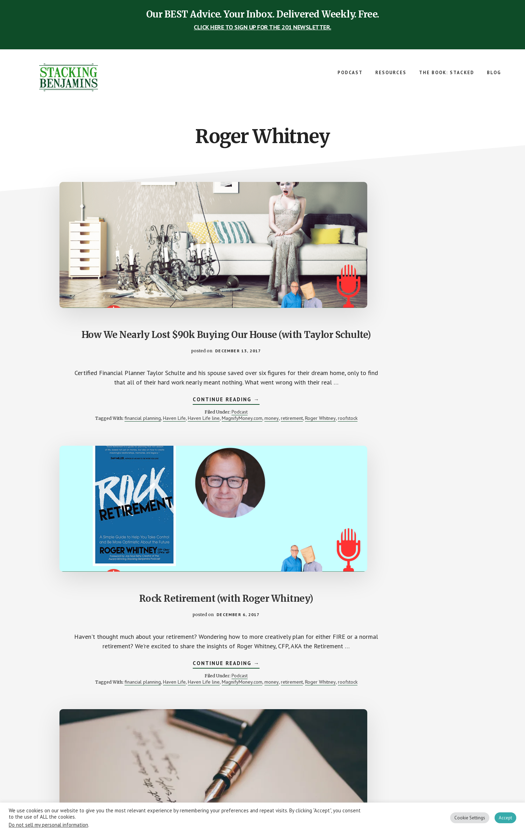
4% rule (248, 668)
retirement (95, 418)
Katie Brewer (400, 675)
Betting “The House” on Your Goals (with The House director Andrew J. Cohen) (122, 541)
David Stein (418, 668)
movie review (429, 399)
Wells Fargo (396, 694)
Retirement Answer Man (380, 406)
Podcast (136, 399)
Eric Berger (240, 675)
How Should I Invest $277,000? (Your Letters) (402, 266)
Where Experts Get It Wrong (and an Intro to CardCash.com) (262, 535)
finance (367, 399)
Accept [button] (505, 818)
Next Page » (279, 738)
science (373, 694)
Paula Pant (226, 681)
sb (305, 681)
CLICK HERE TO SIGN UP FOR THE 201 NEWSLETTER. (262, 27)
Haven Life (155, 405)
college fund (436, 393)
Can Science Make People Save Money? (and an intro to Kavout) (402, 535)
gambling (387, 399)
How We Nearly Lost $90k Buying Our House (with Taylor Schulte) (122, 272)
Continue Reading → (122, 387)
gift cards (264, 675)
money (160, 411)
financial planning (124, 405)
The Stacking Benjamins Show (69, 77)
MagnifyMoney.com (131, 411)
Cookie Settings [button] (469, 818)
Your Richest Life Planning (419, 697)
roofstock (151, 418)
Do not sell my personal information (48, 824)
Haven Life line (92, 411)
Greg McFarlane (292, 675)
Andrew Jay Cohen (402, 393)
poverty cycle (439, 681)
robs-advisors (254, 681)
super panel (262, 687)
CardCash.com (273, 668)
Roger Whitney (123, 418)
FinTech (376, 675)
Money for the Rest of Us (396, 681)
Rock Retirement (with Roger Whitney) (262, 266)
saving (444, 687)
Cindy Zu (394, 668)
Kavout (423, 675)
